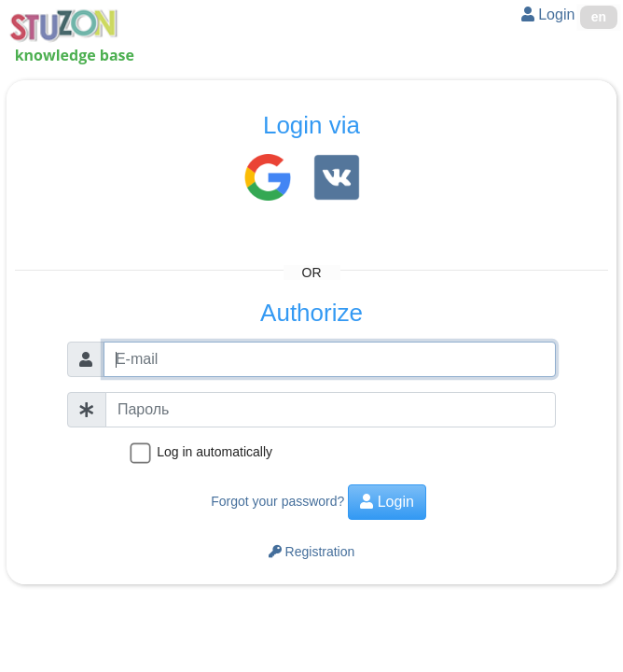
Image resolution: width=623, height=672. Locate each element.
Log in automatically (214, 451)
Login (548, 14)
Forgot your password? (277, 501)
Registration (312, 551)
